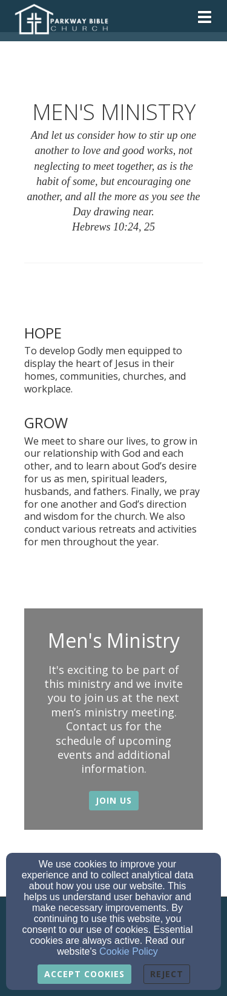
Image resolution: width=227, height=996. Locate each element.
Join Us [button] (114, 800)
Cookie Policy (128, 951)
